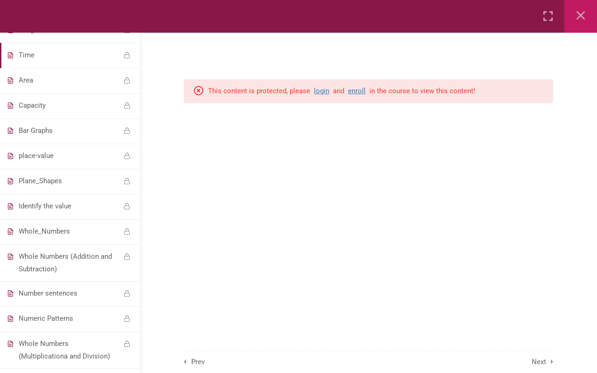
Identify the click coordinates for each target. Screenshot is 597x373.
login (321, 91)
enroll (357, 91)
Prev (198, 362)
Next (539, 362)
